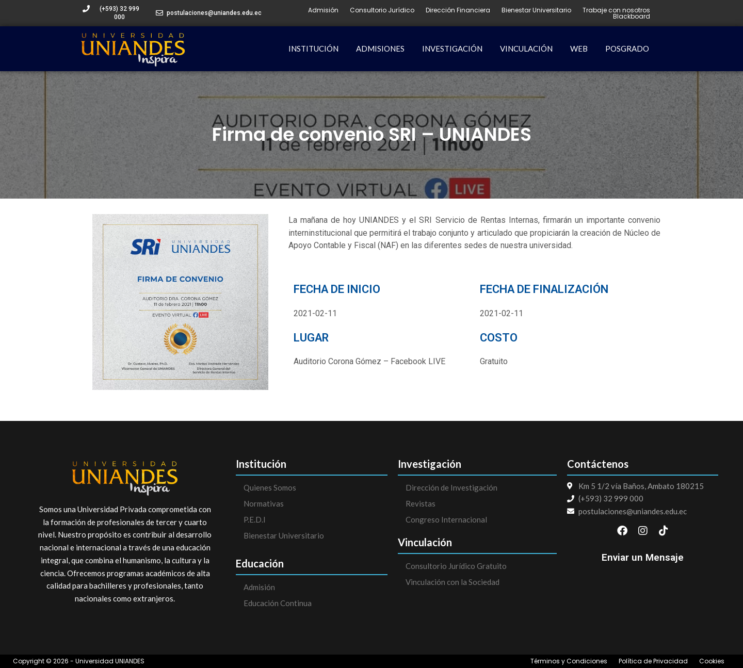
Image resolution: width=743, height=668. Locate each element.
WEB (579, 48)
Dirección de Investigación (451, 487)
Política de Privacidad (653, 661)
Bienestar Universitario (536, 10)
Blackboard (631, 16)
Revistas (420, 503)
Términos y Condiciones (568, 661)
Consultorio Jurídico (382, 10)
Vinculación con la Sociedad (452, 581)
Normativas (264, 503)
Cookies (711, 661)
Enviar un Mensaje (643, 557)
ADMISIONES (380, 48)
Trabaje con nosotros (616, 10)
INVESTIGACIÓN (452, 48)
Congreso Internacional (446, 519)
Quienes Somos (270, 487)
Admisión (323, 10)
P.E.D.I (255, 519)
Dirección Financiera (458, 10)
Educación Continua (278, 603)
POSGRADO (627, 48)
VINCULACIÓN (526, 48)
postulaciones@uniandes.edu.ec (214, 13)
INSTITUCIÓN (313, 48)
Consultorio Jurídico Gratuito (456, 566)
